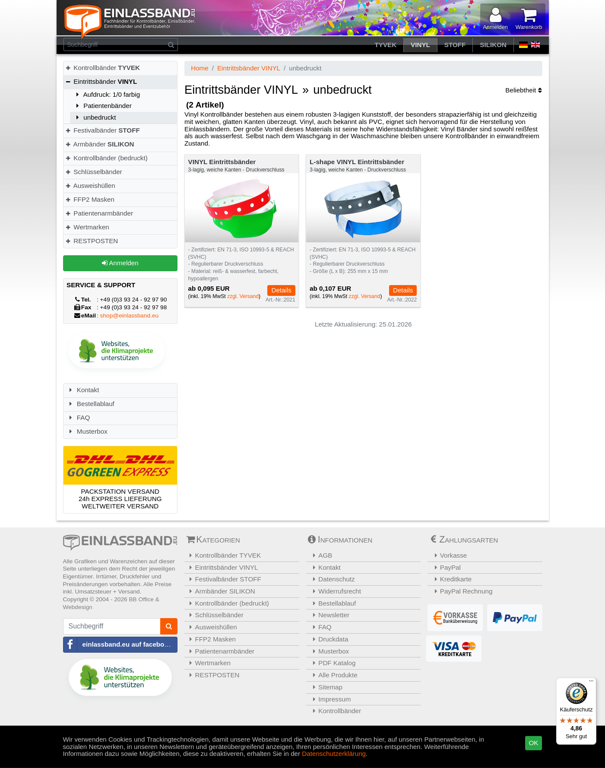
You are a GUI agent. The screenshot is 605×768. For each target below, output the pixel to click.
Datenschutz (331, 579)
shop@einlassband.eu (129, 315)
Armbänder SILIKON (221, 591)
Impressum (329, 699)
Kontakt (83, 390)
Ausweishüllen (90, 185)
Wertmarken (87, 227)
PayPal (445, 567)
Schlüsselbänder (93, 171)
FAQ (78, 417)
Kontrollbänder (102, 67)
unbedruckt (94, 117)
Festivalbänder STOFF (224, 579)
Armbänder (99, 144)
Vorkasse (448, 555)
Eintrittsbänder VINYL (248, 68)
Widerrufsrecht (334, 591)
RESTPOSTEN (91, 240)
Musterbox (87, 431)
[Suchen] (171, 44)
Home (200, 68)
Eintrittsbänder (101, 81)
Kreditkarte (451, 579)
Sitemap (325, 687)
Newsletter (329, 615)
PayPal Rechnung (461, 591)
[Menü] (591, 683)
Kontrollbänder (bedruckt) (106, 158)
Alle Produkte (333, 675)
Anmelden (120, 263)
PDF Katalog (332, 662)
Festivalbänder (102, 130)
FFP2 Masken (89, 199)
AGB (320, 555)
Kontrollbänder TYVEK (224, 555)
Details (281, 290)
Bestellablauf (90, 403)
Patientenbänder (102, 105)
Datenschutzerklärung (334, 753)
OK (533, 742)
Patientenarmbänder (99, 213)
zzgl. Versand (243, 296)
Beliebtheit (523, 90)
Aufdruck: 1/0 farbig (106, 94)
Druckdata (328, 639)
